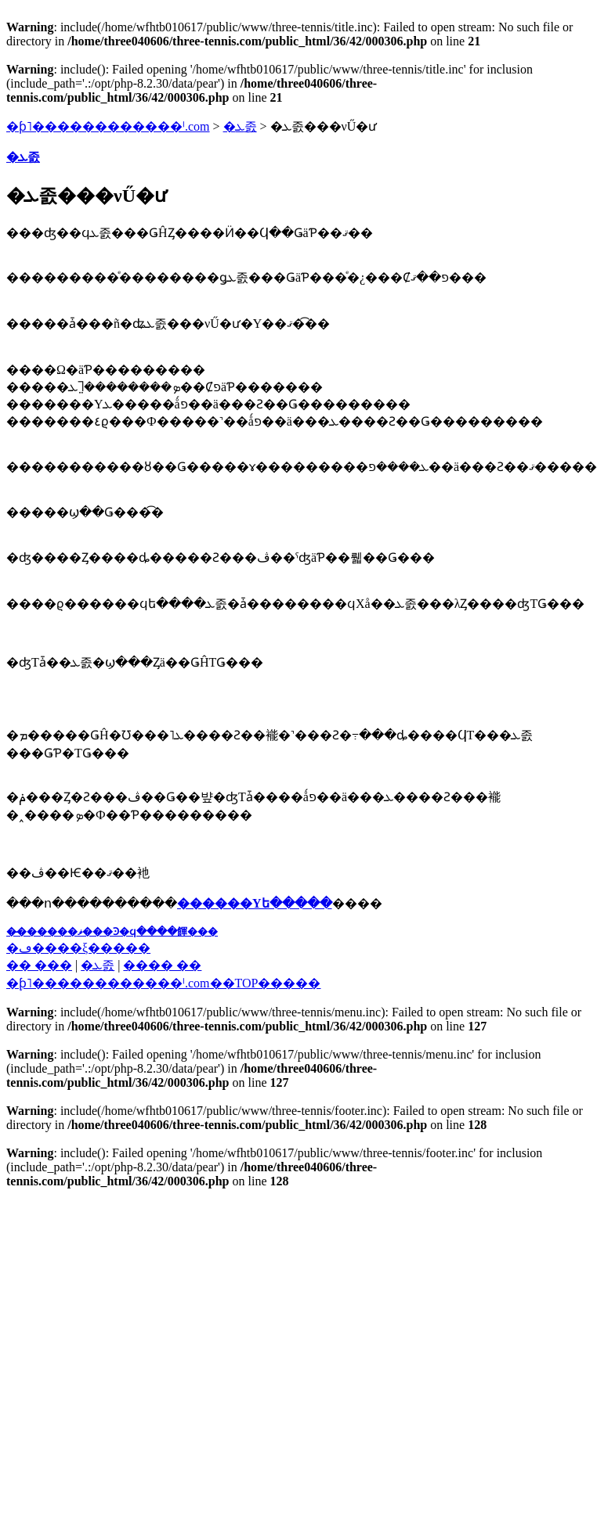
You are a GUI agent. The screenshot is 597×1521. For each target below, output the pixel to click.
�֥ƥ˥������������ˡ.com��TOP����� (163, 983)
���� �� (162, 965)
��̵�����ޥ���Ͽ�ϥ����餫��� (112, 931)
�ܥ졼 (240, 126)
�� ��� (39, 965)
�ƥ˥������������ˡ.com (108, 126)
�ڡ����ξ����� (78, 948)
